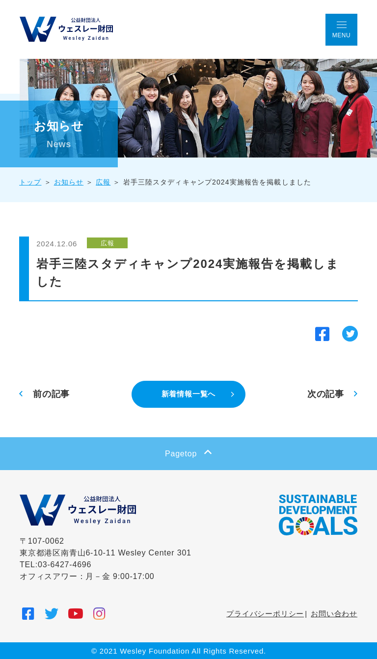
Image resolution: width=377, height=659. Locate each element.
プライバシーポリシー (265, 613)
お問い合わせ (334, 613)
